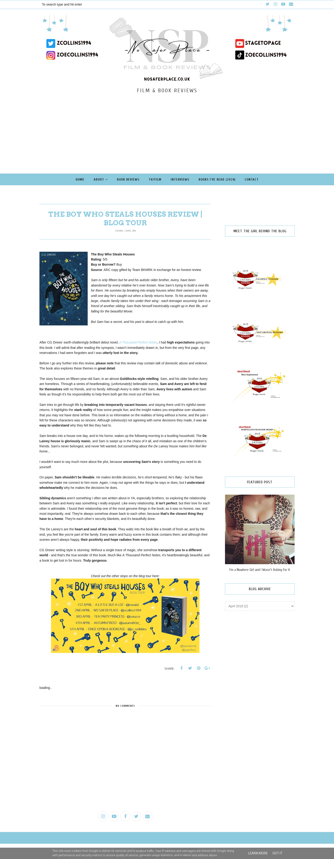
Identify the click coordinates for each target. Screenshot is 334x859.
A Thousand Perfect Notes (138, 342)
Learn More (258, 853)
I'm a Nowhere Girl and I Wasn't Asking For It (259, 570)
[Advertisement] (167, 128)
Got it (278, 853)
